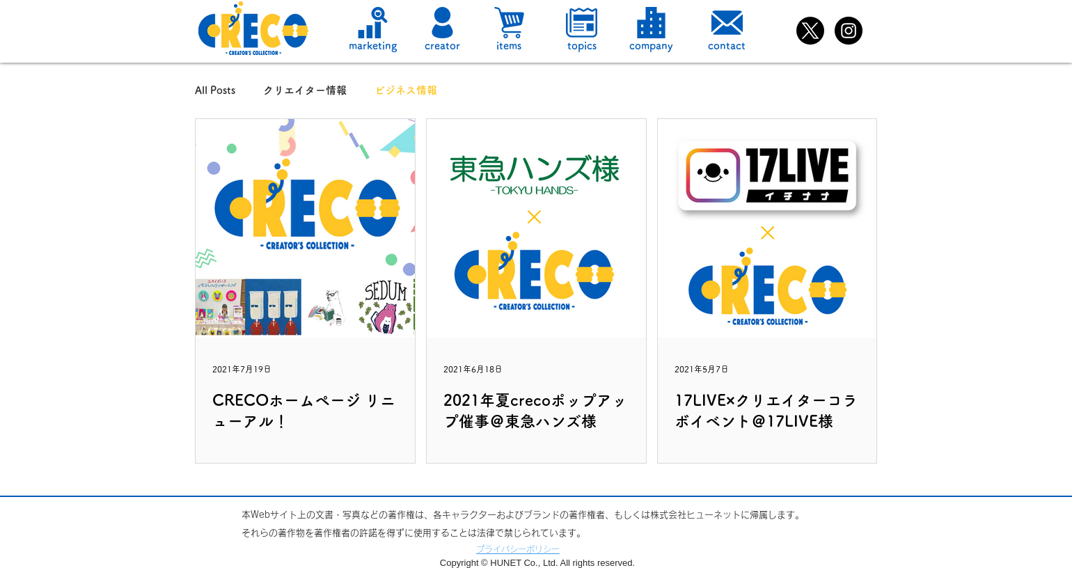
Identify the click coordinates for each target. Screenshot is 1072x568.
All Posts (215, 90)
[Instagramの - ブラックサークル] (848, 31)
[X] (810, 31)
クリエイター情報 (305, 90)
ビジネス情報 (406, 90)
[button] (442, 22)
